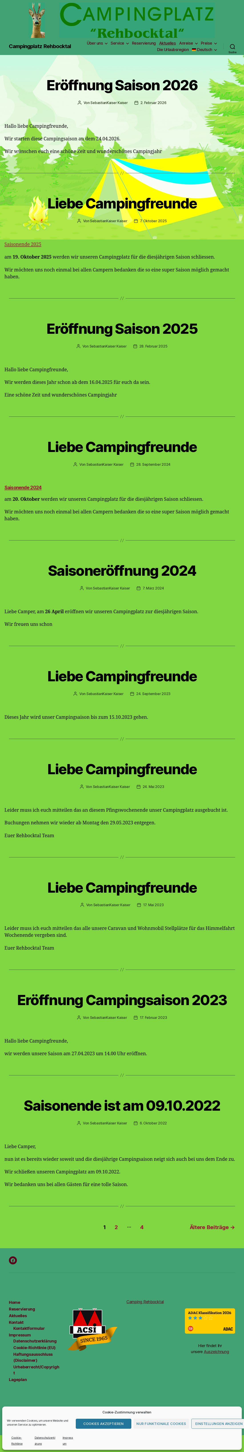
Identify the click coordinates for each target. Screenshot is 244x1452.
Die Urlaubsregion (173, 49)
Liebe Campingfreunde (122, 203)
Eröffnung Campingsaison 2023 (122, 999)
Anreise (186, 43)
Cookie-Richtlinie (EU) (34, 1347)
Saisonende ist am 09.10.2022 (122, 1105)
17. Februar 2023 (153, 1017)
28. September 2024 (153, 464)
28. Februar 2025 (153, 346)
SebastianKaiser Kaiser (109, 102)
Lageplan (18, 1379)
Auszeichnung (216, 1351)
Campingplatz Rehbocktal (40, 46)
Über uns (95, 43)
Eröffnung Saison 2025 (122, 328)
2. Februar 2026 (153, 102)
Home (14, 1302)
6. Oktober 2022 (153, 1123)
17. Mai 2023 (153, 905)
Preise (206, 43)
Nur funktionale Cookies (161, 1424)
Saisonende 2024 (23, 487)
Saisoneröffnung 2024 (122, 570)
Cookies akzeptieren (103, 1424)
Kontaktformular (29, 1328)
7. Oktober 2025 (153, 221)
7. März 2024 (153, 588)
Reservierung (144, 43)
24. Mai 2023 (153, 786)
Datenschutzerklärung (35, 1341)
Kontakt (16, 1322)
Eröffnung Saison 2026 (122, 85)
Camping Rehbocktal (145, 1301)
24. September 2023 (153, 694)
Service (117, 43)
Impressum (20, 1335)
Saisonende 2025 (22, 245)
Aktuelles (167, 43)
